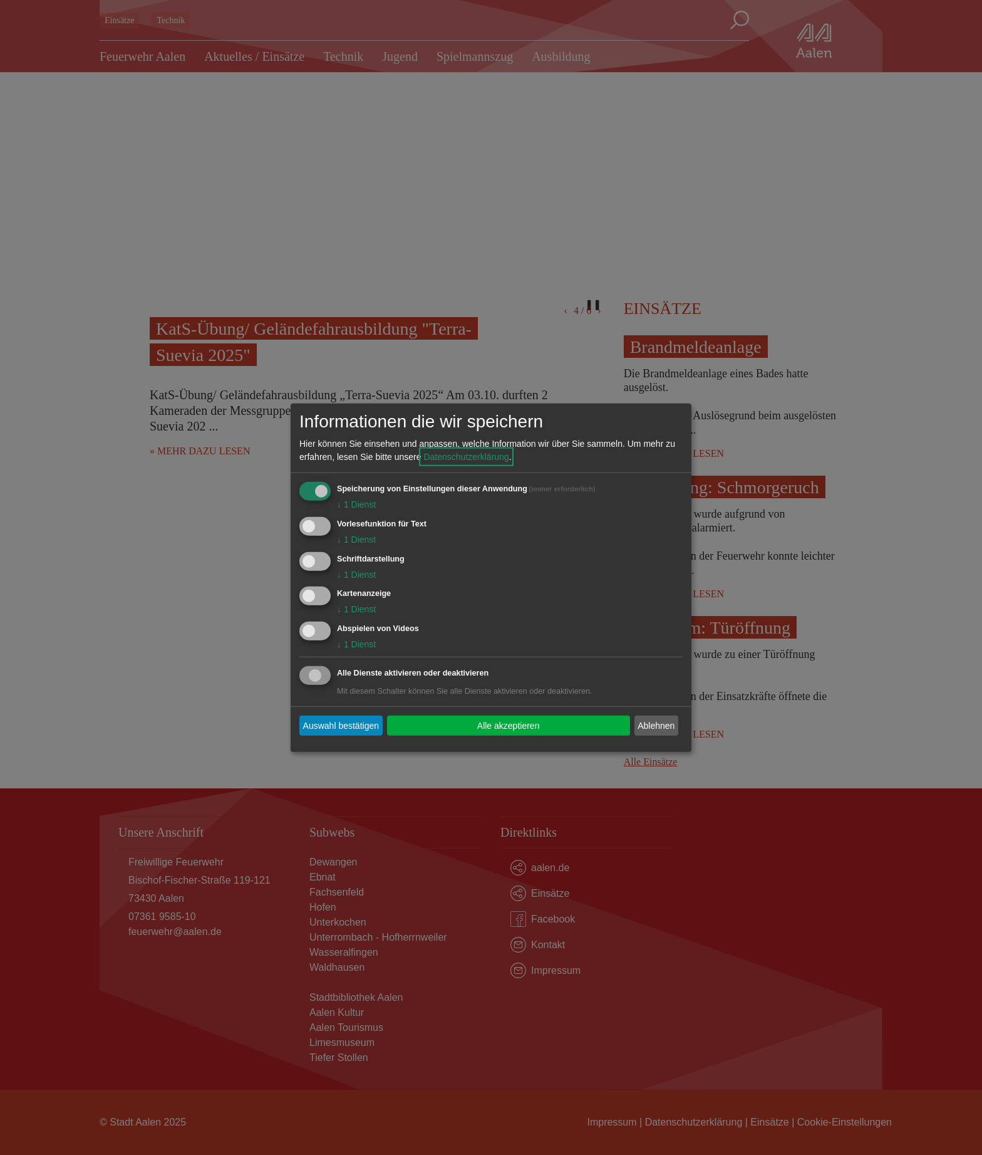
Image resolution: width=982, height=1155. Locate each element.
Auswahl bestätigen (341, 725)
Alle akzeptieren (508, 725)
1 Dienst (356, 504)
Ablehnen (656, 725)
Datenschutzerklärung (466, 457)
